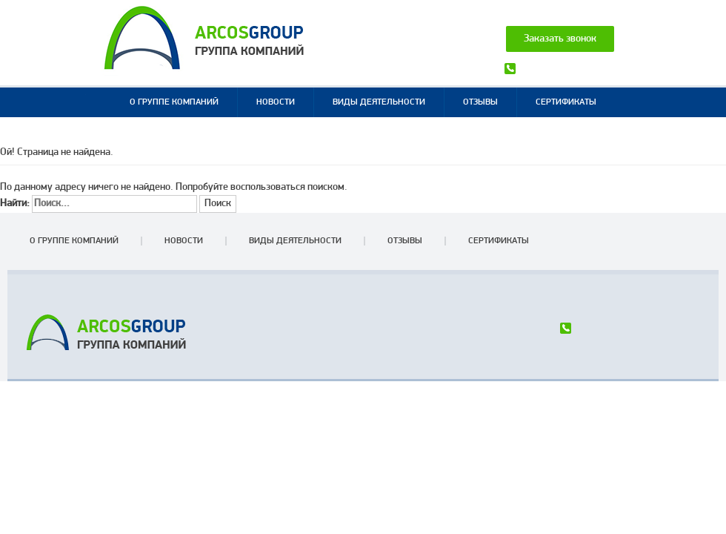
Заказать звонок (560, 38)
